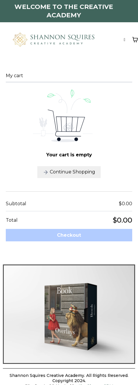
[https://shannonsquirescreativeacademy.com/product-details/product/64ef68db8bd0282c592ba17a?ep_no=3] (69, 313)
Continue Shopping (69, 172)
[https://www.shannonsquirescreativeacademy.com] (53, 39)
